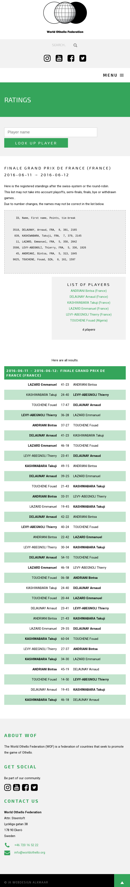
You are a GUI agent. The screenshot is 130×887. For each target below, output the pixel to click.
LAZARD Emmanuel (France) (89, 298)
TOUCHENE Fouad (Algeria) (89, 310)
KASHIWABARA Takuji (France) (88, 292)
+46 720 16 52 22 (21, 834)
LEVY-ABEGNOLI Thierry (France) (89, 304)
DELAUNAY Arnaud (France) (89, 286)
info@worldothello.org (24, 842)
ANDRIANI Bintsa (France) (89, 280)
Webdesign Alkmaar (30, 871)
